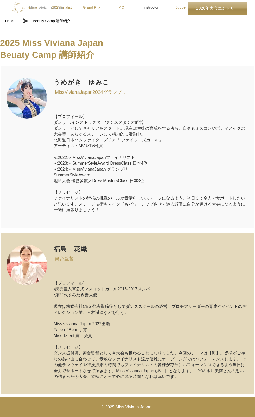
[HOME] (11, 21)
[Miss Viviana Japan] (47, 8)
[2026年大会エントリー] (217, 8)
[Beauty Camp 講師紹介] (65, 21)
